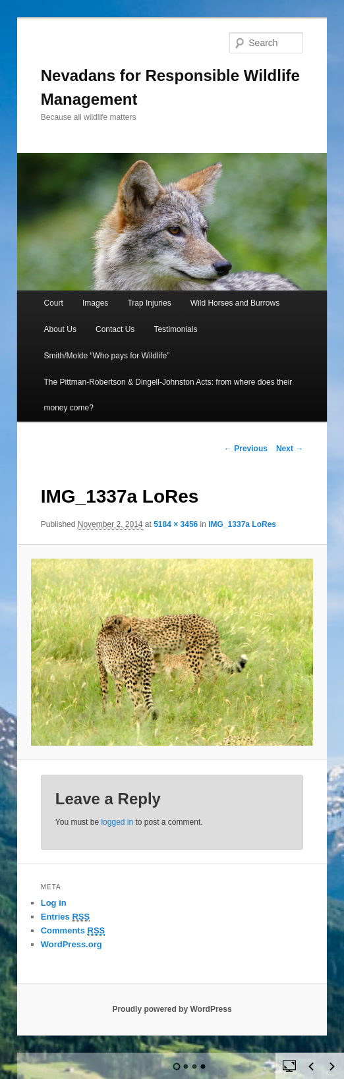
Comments (73, 931)
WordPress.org (71, 944)
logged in (117, 822)
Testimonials (175, 329)
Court (53, 303)
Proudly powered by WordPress (171, 1009)
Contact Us (115, 329)
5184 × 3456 (176, 524)
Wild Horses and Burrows (234, 303)
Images (95, 303)
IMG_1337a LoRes (242, 524)
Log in (54, 903)
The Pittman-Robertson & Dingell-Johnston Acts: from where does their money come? (168, 395)
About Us (60, 329)
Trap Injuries (149, 303)
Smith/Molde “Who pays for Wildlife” (107, 355)
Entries (65, 917)
